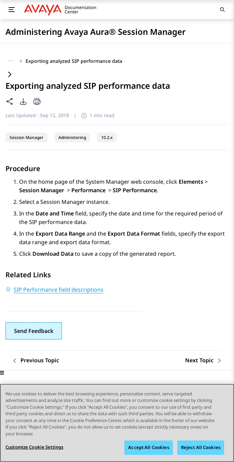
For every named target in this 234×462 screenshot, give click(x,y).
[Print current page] (37, 102)
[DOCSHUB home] (62, 9)
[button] (33, 330)
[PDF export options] (23, 101)
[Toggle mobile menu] (11, 9)
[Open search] (222, 9)
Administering (72, 137)
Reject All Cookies (200, 448)
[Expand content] (9, 75)
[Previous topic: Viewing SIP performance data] (35, 360)
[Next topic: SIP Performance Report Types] (203, 360)
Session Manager (26, 137)
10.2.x (107, 137)
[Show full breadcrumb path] (10, 61)
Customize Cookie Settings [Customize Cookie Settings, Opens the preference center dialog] (34, 447)
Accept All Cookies (148, 448)
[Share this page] (9, 101)
